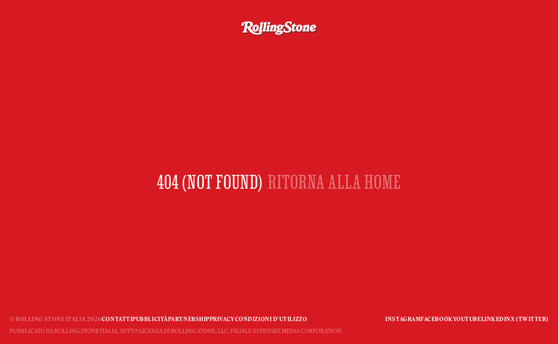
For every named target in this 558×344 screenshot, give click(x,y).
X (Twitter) (529, 318)
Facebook (437, 318)
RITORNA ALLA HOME (334, 182)
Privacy (222, 318)
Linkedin (496, 318)
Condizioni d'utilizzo (271, 318)
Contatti (117, 318)
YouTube (467, 318)
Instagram (403, 318)
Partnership (189, 318)
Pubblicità (150, 318)
